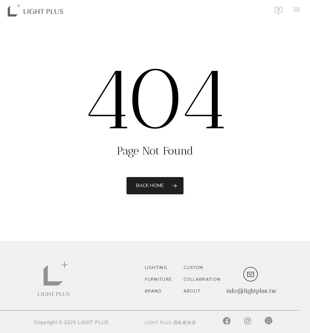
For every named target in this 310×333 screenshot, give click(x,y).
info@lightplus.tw (251, 290)
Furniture (158, 279)
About (192, 291)
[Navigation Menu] (296, 10)
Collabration (201, 279)
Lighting (156, 267)
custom (194, 267)
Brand (153, 291)
